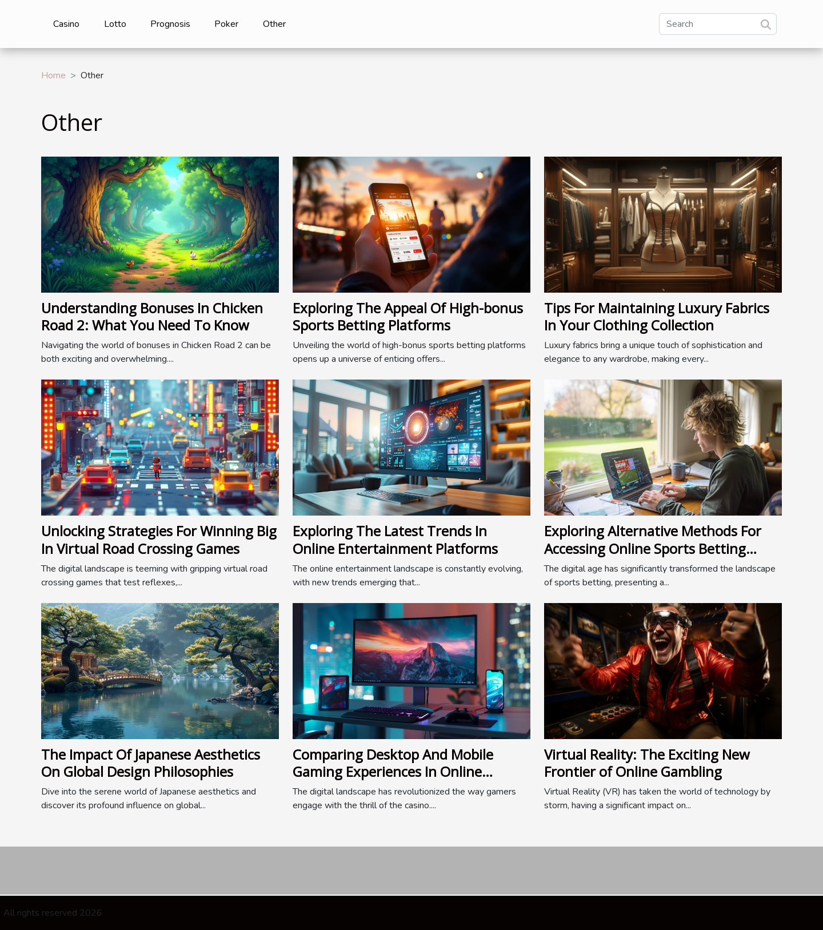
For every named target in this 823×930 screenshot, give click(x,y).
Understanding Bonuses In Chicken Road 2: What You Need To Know (152, 316)
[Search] (718, 24)
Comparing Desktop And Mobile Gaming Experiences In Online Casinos (393, 772)
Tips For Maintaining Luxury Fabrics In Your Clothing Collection (656, 316)
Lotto (115, 24)
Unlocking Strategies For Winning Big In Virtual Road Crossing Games (159, 539)
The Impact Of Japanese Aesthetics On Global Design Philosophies (150, 763)
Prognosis (170, 24)
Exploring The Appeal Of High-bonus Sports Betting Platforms (408, 316)
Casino (66, 24)
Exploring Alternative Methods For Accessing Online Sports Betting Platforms (652, 548)
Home (53, 75)
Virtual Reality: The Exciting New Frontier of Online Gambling (647, 763)
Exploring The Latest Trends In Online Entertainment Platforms (395, 539)
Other (274, 24)
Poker (226, 24)
